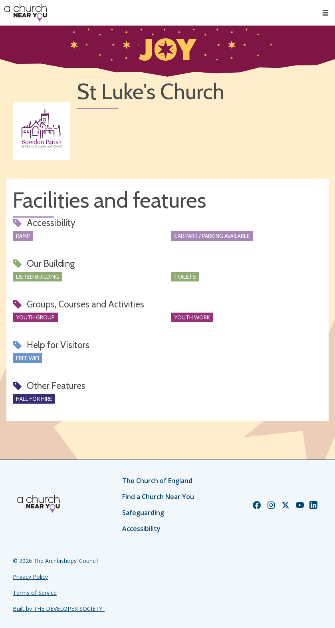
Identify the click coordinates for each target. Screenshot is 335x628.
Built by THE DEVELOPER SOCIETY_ (59, 608)
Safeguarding (143, 512)
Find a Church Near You (158, 496)
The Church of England (157, 480)
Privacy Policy (30, 576)
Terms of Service (35, 592)
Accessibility (141, 528)
